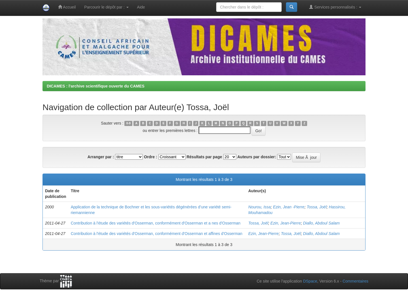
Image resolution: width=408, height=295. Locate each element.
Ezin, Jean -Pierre (288, 207)
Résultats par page (204, 157)
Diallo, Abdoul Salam (321, 223)
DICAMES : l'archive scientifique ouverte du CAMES (95, 86)
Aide (141, 7)
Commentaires (355, 281)
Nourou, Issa (259, 207)
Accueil (67, 7)
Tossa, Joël (316, 207)
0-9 (128, 123)
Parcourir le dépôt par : (106, 7)
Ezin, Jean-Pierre (285, 223)
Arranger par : (101, 157)
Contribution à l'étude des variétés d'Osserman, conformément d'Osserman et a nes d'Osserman (156, 223)
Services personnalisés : (335, 7)
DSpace (310, 281)
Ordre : (150, 157)
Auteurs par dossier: (256, 157)
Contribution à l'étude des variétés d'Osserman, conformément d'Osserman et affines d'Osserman (157, 233)
